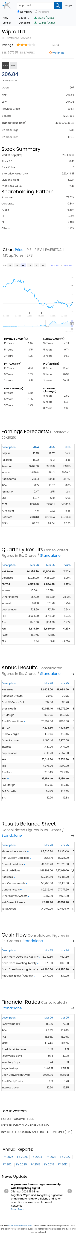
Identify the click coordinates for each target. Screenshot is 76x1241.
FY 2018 (49, 1164)
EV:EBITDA (53, 249)
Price (19, 249)
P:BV (38, 249)
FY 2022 (65, 1157)
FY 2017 (63, 1164)
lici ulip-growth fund (17, 1119)
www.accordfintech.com (20, 1225)
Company (26, 12)
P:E (29, 249)
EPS (30, 255)
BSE (13, 65)
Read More (17, 1209)
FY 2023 (51, 1157)
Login (68, 5)
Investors (43, 12)
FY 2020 (21, 1164)
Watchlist (58, 53)
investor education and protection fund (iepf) (36, 1132)
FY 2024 (36, 1157)
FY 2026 (8, 1157)
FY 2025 (22, 1157)
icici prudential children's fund (25, 1125)
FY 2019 (35, 1164)
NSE (5, 65)
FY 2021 (7, 1164)
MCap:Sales (13, 255)
